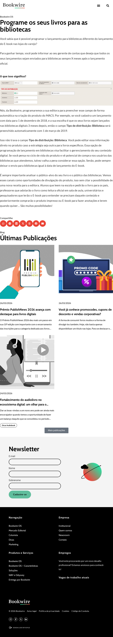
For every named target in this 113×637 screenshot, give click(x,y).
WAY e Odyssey (16, 575)
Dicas (11, 539)
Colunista (13, 535)
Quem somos (65, 530)
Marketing (13, 544)
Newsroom (64, 535)
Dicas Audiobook (8, 425)
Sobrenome (15, 480)
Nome (12, 468)
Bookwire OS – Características (23, 565)
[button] (98, 5)
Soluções (13, 570)
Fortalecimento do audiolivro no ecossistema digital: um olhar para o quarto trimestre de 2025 (23, 404)
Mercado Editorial (17, 530)
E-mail (12, 456)
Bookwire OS (6, 16)
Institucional (64, 525)
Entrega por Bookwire (19, 579)
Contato (63, 539)
